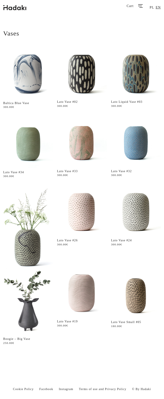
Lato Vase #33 (67, 171)
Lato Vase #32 (121, 171)
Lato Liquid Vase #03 (126, 101)
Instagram (66, 389)
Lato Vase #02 (67, 101)
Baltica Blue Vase (16, 103)
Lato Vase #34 (13, 172)
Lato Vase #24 (121, 240)
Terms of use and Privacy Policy (102, 389)
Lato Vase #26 (67, 240)
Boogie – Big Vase (16, 338)
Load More (82, 358)
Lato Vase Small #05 (126, 322)
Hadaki (146, 389)
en (158, 7)
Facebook (46, 389)
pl (152, 7)
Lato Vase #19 (67, 321)
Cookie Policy (23, 389)
